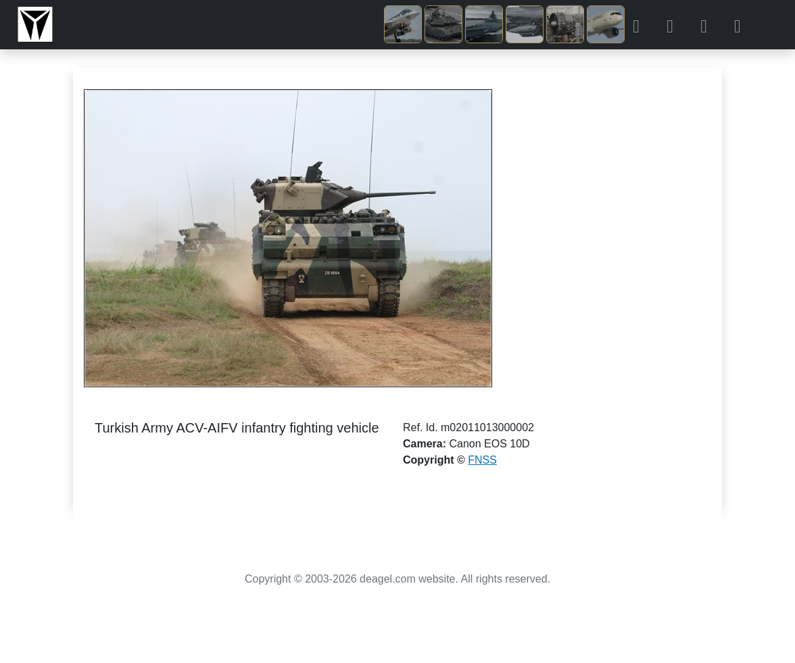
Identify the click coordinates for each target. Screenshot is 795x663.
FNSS (482, 460)
